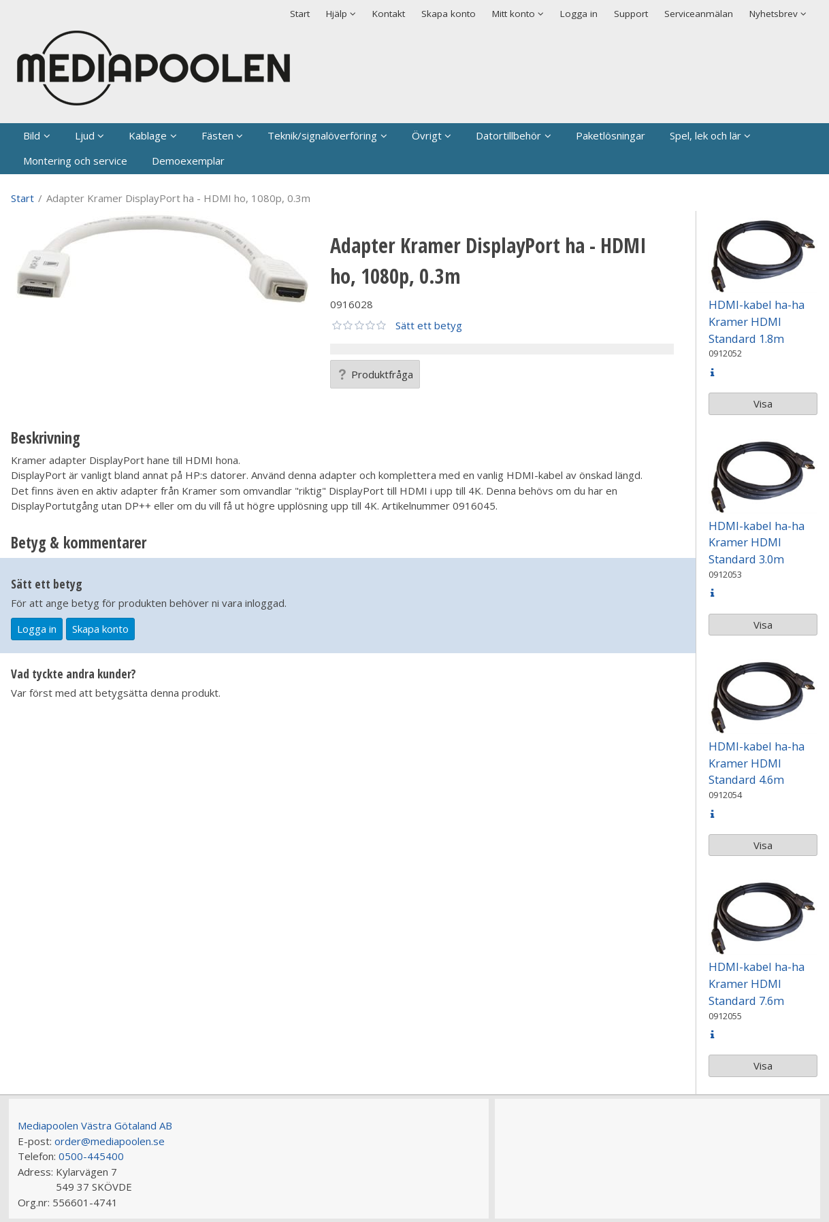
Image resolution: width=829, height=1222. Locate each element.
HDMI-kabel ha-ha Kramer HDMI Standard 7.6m (756, 983)
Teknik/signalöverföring (322, 135)
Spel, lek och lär (705, 135)
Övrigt (427, 135)
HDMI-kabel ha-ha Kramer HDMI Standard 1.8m (756, 321)
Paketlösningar (610, 135)
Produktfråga (375, 374)
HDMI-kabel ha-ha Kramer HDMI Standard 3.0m (756, 542)
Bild (31, 135)
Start (300, 13)
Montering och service (75, 160)
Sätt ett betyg (428, 325)
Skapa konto (448, 13)
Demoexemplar (188, 160)
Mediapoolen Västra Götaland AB (95, 1125)
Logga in (579, 13)
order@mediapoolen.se (109, 1141)
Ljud (85, 135)
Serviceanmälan (698, 13)
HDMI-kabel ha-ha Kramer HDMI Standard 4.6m (756, 763)
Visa (763, 403)
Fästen (217, 135)
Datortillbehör (508, 135)
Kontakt (388, 13)
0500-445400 (91, 1156)
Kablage (148, 135)
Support (631, 13)
